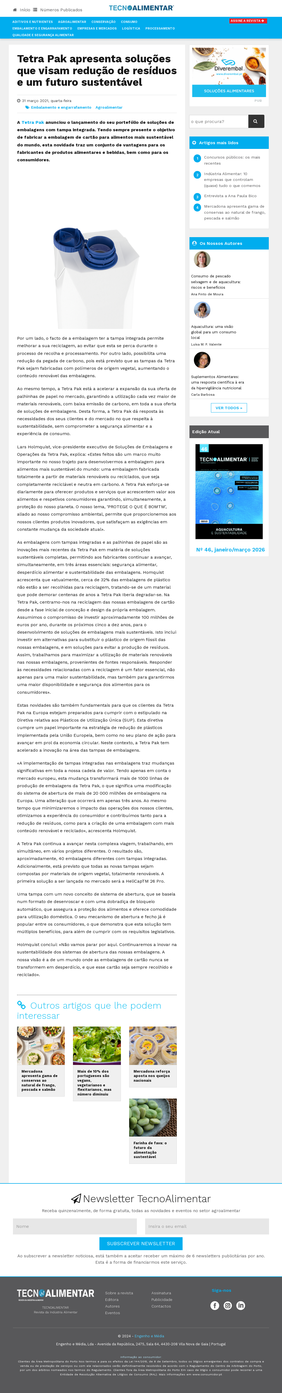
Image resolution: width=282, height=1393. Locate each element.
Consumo (129, 22)
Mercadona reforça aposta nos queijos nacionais (152, 1076)
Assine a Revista (248, 21)
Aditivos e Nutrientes (32, 22)
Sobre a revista (119, 1293)
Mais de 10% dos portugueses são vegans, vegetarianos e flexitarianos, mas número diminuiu (94, 1082)
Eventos (112, 1313)
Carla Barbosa (203, 395)
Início (21, 9)
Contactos (161, 1306)
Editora (111, 1299)
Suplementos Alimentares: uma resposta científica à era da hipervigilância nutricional (217, 382)
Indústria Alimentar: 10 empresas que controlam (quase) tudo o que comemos (232, 180)
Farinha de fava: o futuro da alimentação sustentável (150, 1150)
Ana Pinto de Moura (207, 294)
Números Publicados (57, 9)
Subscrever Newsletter (141, 1243)
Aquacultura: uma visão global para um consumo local (213, 332)
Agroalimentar (72, 22)
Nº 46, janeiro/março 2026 (230, 550)
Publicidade (161, 1299)
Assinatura (161, 1293)
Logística (131, 28)
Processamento (160, 28)
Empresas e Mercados (97, 28)
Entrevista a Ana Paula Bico (230, 196)
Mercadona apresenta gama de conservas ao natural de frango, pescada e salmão (39, 1080)
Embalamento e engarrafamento (61, 107)
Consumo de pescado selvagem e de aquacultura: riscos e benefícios (216, 282)
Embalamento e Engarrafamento (42, 28)
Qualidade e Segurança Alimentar (43, 35)
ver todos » (229, 408)
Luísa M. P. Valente (206, 344)
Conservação (103, 22)
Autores (112, 1306)
